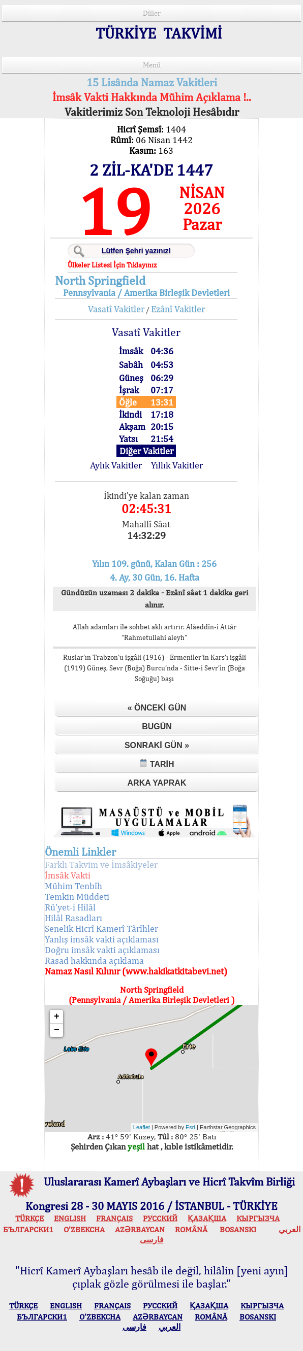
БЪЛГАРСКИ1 (28, 1229)
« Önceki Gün (157, 707)
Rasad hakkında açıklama (94, 960)
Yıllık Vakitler (177, 465)
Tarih (156, 763)
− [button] (56, 1030)
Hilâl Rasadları (73, 918)
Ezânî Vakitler (178, 308)
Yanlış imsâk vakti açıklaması (102, 939)
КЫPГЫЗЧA (258, 1218)
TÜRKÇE (29, 1218)
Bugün (157, 726)
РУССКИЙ (160, 1218)
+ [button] (56, 1016)
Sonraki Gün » (157, 745)
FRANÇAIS (114, 1218)
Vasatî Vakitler (116, 308)
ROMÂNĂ (191, 1229)
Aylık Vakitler (116, 465)
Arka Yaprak (157, 783)
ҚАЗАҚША (207, 1218)
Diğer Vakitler (146, 451)
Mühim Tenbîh (73, 886)
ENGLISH (70, 1218)
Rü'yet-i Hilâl (70, 907)
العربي (289, 1229)
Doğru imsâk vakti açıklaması (102, 949)
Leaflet (141, 1127)
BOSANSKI (238, 1229)
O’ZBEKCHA (84, 1229)
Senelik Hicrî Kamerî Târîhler (101, 928)
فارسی (152, 1239)
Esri (190, 1127)
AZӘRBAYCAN (140, 1229)
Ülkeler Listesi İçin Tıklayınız (112, 265)
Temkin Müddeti (77, 896)
